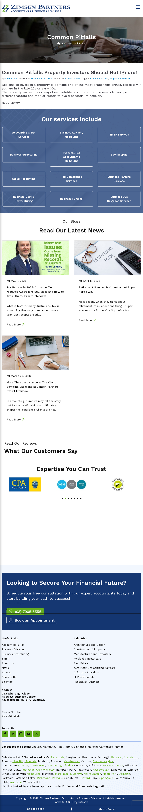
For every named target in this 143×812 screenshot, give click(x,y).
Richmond (43, 778)
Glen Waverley (45, 769)
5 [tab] (74, 507)
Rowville (57, 778)
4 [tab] (71, 507)
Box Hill (17, 761)
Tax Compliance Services (71, 178)
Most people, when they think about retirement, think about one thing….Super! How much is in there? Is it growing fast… (106, 315)
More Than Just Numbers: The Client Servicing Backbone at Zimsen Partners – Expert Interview (34, 395)
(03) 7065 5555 (28, 621)
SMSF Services (119, 134)
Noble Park (109, 773)
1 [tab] (62, 507)
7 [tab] (80, 507)
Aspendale (57, 757)
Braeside (31, 761)
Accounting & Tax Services (23, 134)
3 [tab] (68, 507)
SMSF (5, 658)
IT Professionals (84, 677)
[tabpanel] (25, 493)
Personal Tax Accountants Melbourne (71, 156)
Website (59, 802)
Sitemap (7, 681)
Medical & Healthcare (87, 658)
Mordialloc (62, 773)
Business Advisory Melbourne (71, 134)
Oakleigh (124, 773)
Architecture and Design (89, 644)
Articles (68, 78)
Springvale (106, 778)
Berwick (116, 757)
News (77, 78)
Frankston (28, 769)
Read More (11, 102)
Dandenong (54, 765)
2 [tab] (65, 507)
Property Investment (121, 78)
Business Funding (71, 198)
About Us (8, 663)
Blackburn (130, 757)
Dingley (68, 765)
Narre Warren (92, 773)
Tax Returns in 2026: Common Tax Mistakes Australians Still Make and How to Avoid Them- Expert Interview (35, 300)
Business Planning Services (119, 178)
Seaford (85, 778)
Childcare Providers (86, 672)
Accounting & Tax (13, 644)
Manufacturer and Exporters (92, 654)
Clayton (23, 765)
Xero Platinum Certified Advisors (94, 667)
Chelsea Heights (103, 761)
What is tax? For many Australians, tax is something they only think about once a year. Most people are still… (33, 319)
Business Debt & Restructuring (23, 198)
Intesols (83, 802)
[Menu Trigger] (138, 6)
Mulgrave (76, 773)
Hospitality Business (87, 681)
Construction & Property (89, 649)
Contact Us (9, 677)
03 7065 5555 (11, 715)
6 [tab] (77, 507)
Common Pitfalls (99, 78)
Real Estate (81, 663)
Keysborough (100, 769)
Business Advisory (13, 649)
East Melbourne (113, 765)
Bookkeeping (119, 154)
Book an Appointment (35, 629)
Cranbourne (37, 765)
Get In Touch (107, 809)
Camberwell (72, 761)
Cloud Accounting (23, 178)
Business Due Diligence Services (119, 198)
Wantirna (16, 782)
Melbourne (34, 773)
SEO (70, 802)
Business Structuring (23, 154)
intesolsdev (11, 78)
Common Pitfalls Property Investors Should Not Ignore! (69, 72)
